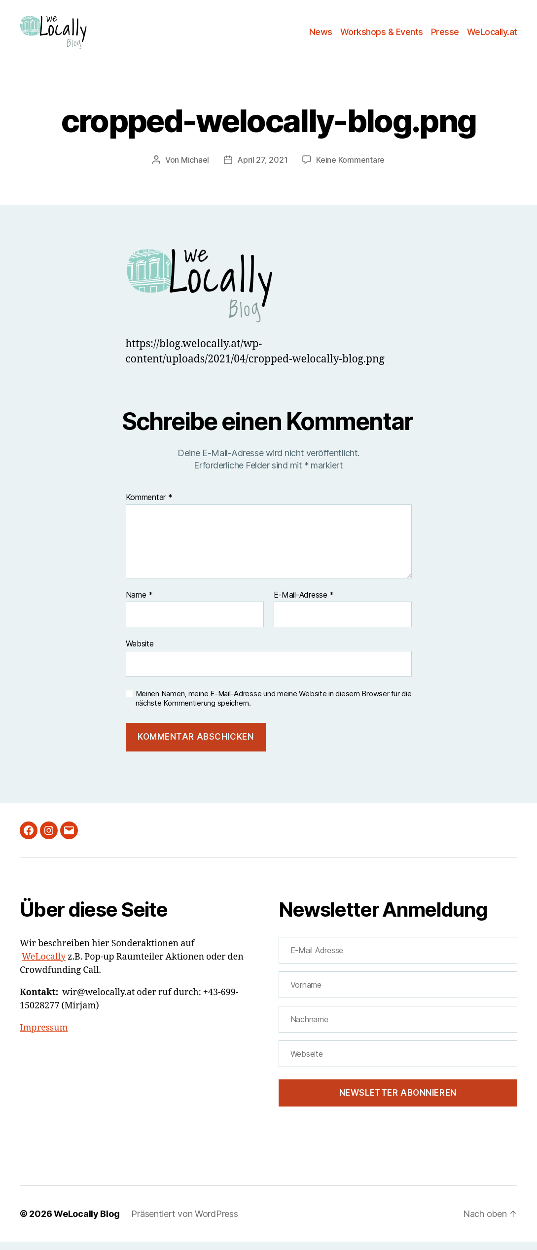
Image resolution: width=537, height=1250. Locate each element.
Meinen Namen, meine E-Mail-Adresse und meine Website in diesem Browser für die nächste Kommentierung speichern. (274, 707)
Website (140, 652)
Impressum (44, 1036)
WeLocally (44, 965)
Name (139, 603)
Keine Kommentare (350, 168)
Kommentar (149, 505)
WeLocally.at (492, 36)
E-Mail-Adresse (304, 603)
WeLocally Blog (86, 1222)
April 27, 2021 (262, 168)
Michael (195, 168)
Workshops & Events (381, 36)
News (320, 36)
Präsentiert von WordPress (184, 1222)
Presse (445, 36)
